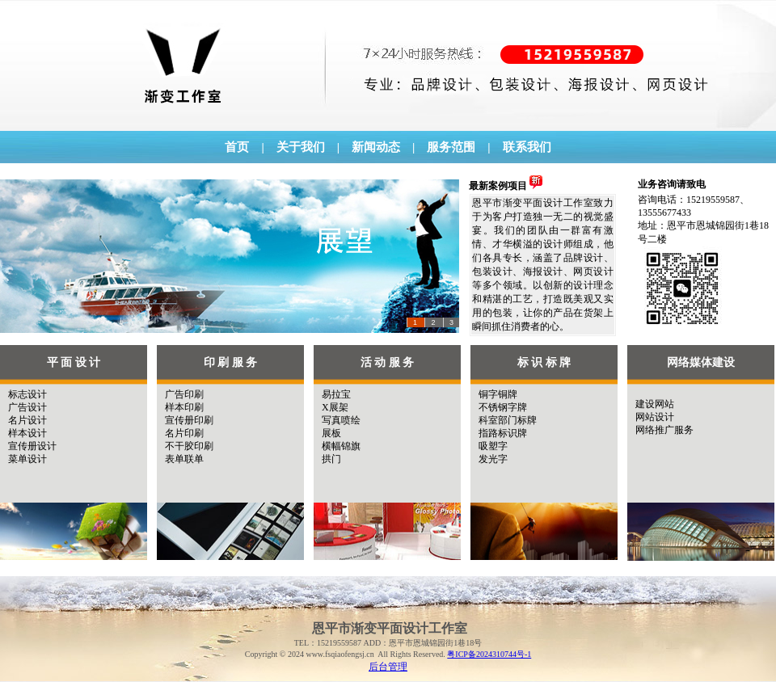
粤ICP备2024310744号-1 (489, 654)
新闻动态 (376, 147)
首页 (237, 147)
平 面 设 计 (74, 362)
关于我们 (300, 147)
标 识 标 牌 (544, 362)
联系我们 (527, 147)
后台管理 (388, 666)
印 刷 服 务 (231, 362)
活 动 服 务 (388, 362)
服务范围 (451, 147)
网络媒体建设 (701, 362)
